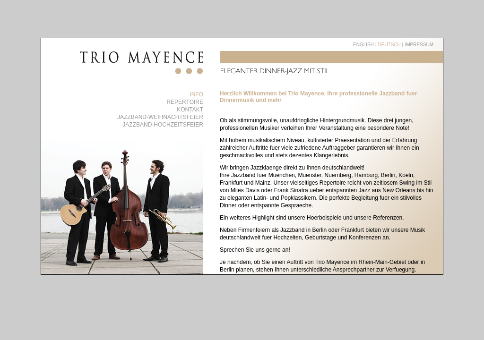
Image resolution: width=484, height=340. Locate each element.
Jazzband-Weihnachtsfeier (160, 117)
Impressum (419, 44)
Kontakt (190, 109)
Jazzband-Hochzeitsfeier (162, 124)
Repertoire (184, 102)
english (363, 44)
